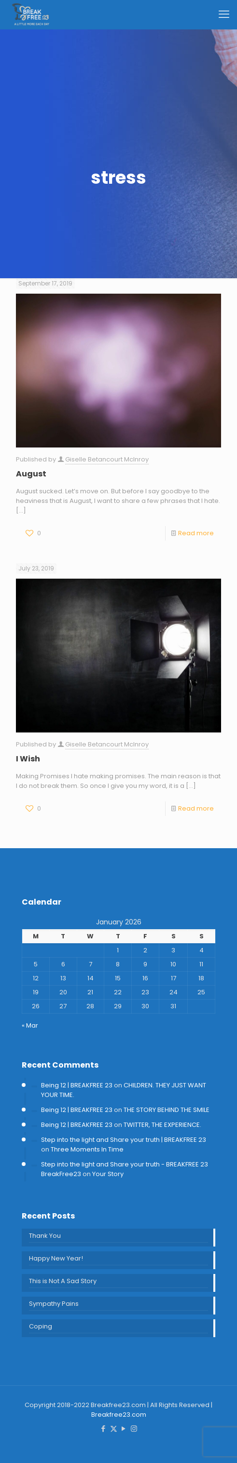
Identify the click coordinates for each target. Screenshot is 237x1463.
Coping (40, 1326)
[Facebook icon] (103, 1428)
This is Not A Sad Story (63, 1281)
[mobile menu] (224, 14)
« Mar (30, 1025)
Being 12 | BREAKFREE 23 (76, 1085)
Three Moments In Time (87, 1149)
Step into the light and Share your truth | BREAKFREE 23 (123, 1139)
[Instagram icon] (134, 1428)
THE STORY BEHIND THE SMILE (166, 1109)
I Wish (28, 758)
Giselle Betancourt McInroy (107, 459)
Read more (196, 533)
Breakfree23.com (118, 1414)
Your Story (108, 1174)
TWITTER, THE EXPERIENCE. (162, 1124)
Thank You (45, 1235)
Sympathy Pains (54, 1303)
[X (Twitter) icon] (113, 1428)
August (31, 473)
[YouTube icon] (123, 1428)
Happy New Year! (56, 1258)
